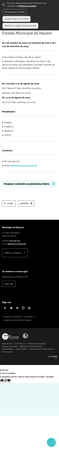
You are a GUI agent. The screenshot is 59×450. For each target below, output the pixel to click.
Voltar (10, 203)
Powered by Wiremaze (52, 358)
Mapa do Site (7, 344)
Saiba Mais (8, 284)
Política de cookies (27, 6)
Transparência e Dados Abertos (41, 349)
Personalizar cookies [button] (14, 12)
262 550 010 (15, 241)
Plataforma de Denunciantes (31, 346)
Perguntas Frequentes (12, 317)
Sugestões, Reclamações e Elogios (17, 320)
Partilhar (24, 203)
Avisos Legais (7, 352)
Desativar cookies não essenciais (20, 25)
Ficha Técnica (19, 344)
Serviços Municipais (10, 346)
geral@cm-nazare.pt (17, 244)
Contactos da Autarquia (36, 344)
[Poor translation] (7, 381)
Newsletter (28, 317)
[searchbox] (29, 184)
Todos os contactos (13, 253)
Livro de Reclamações (10, 336)
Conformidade (21, 349)
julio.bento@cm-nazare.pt (23, 165)
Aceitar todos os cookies (16, 19)
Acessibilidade (25, 335)
